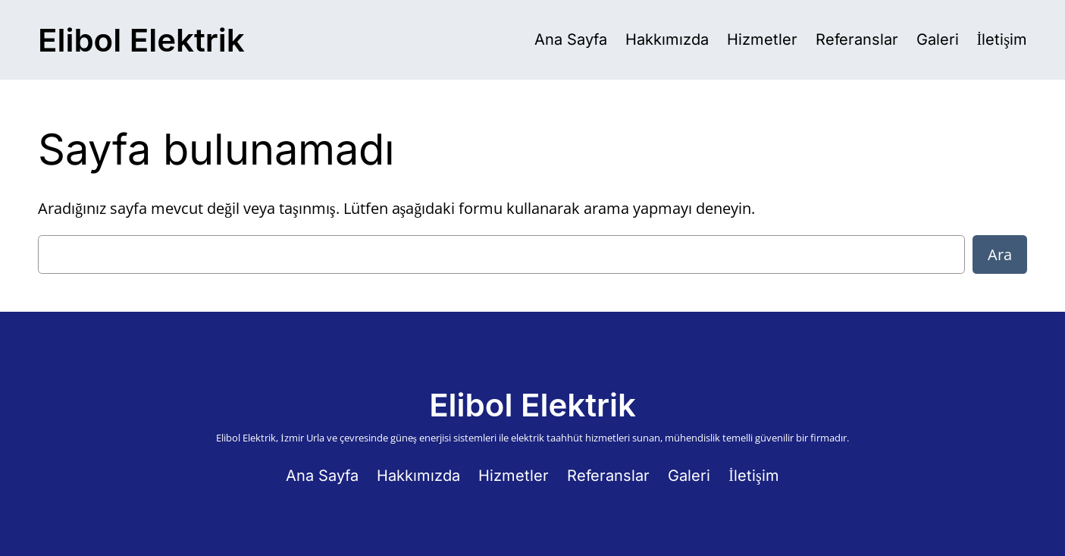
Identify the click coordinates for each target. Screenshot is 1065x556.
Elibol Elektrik (141, 39)
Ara (1000, 254)
